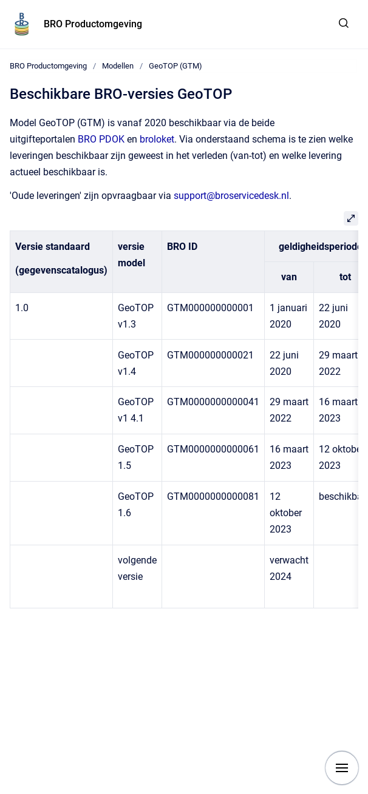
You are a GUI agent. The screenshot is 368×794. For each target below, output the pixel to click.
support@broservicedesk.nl (231, 195)
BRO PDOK (101, 139)
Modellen (118, 65)
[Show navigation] (341, 768)
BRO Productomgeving (93, 24)
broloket (157, 139)
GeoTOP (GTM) (175, 65)
